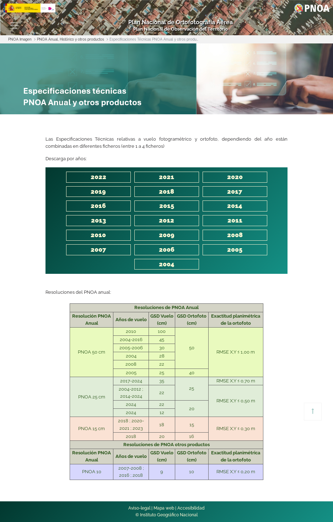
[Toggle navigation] (14, 25)
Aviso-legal (139, 508)
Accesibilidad (191, 508)
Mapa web (164, 508)
